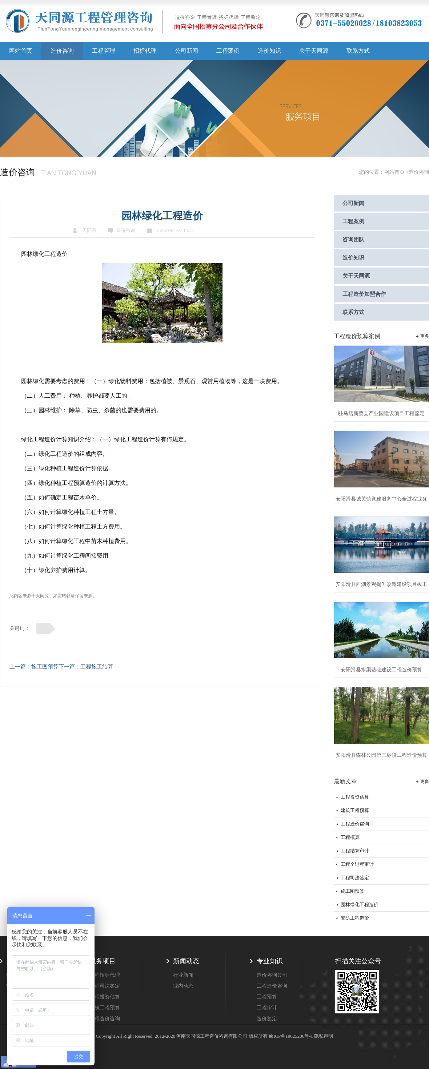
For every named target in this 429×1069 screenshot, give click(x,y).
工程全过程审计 (357, 864)
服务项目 (102, 961)
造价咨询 (62, 51)
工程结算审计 (355, 850)
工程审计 (267, 1007)
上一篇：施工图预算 (34, 667)
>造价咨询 (417, 172)
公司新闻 (186, 51)
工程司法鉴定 (355, 877)
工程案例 (228, 51)
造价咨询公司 (272, 975)
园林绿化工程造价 (359, 904)
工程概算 (350, 837)
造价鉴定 (267, 1018)
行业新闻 (183, 975)
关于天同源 (313, 51)
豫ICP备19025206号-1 (291, 1036)
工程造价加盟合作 (364, 294)
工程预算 (267, 997)
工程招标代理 (104, 975)
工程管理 (103, 51)
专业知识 (270, 961)
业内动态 (183, 986)
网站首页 (20, 51)
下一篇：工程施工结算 (86, 667)
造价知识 (269, 51)
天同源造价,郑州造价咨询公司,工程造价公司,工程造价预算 (134, 23)
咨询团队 (353, 239)
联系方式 (358, 51)
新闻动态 (186, 961)
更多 (424, 336)
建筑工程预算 (355, 810)
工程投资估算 (355, 797)
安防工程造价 (355, 918)
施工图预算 (352, 891)
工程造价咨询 (355, 824)
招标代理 (145, 51)
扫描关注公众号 (358, 961)
